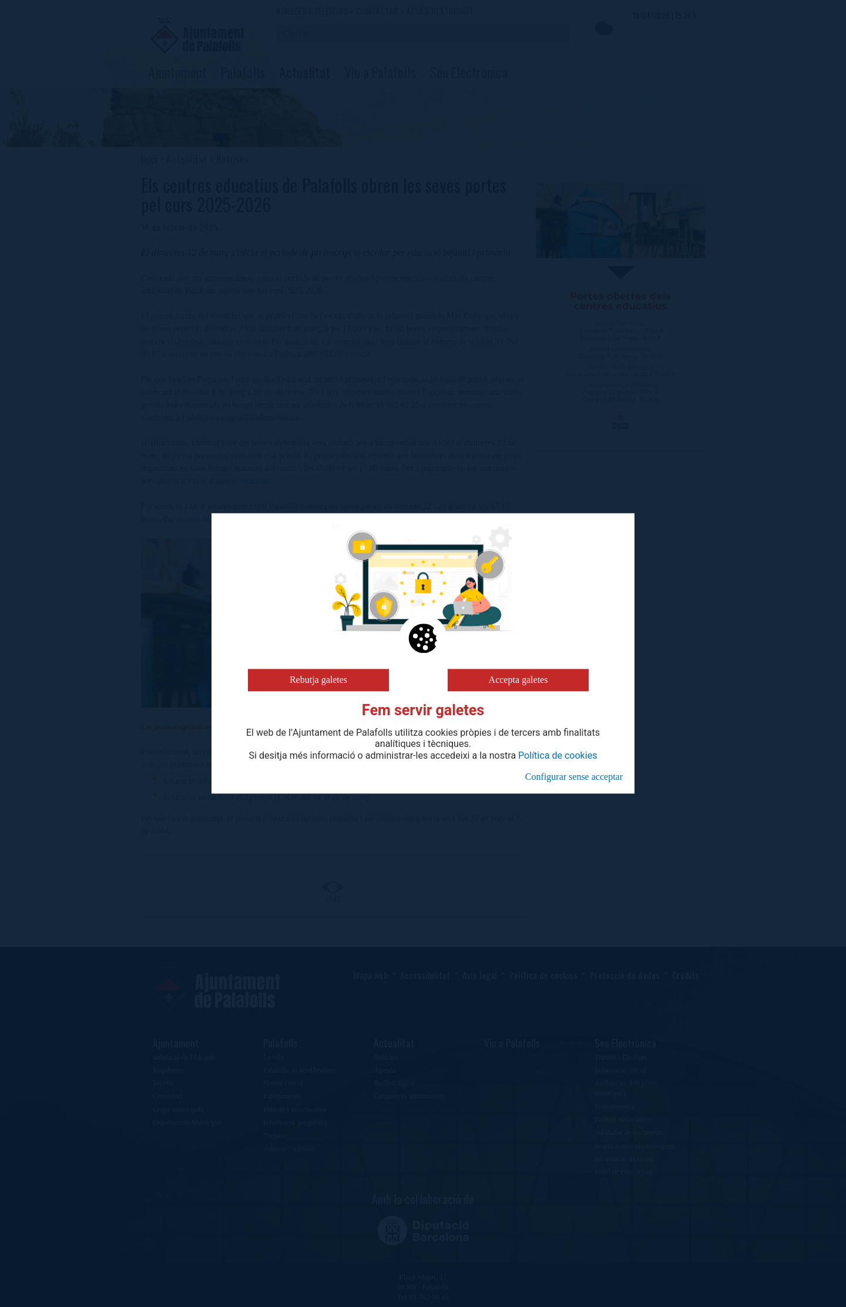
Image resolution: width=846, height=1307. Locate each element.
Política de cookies (557, 756)
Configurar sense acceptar (574, 777)
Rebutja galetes (318, 680)
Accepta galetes (518, 680)
